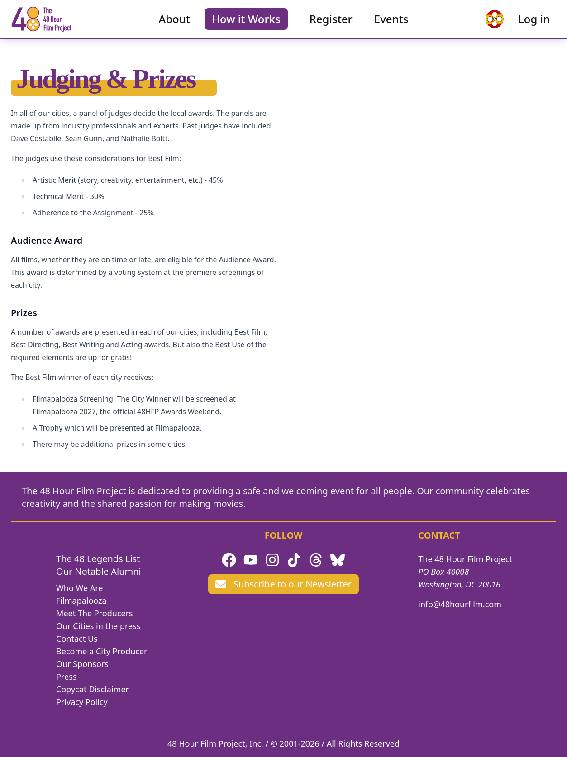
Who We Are (79, 587)
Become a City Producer (101, 651)
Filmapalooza (81, 600)
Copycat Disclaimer (92, 689)
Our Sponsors (82, 663)
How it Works (246, 25)
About (175, 25)
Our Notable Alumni (98, 571)
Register (331, 25)
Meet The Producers (94, 613)
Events (391, 25)
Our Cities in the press (98, 625)
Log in (522, 25)
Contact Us (77, 638)
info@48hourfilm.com (459, 604)
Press (66, 676)
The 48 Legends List (98, 559)
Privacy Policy (82, 701)
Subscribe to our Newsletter (283, 584)
